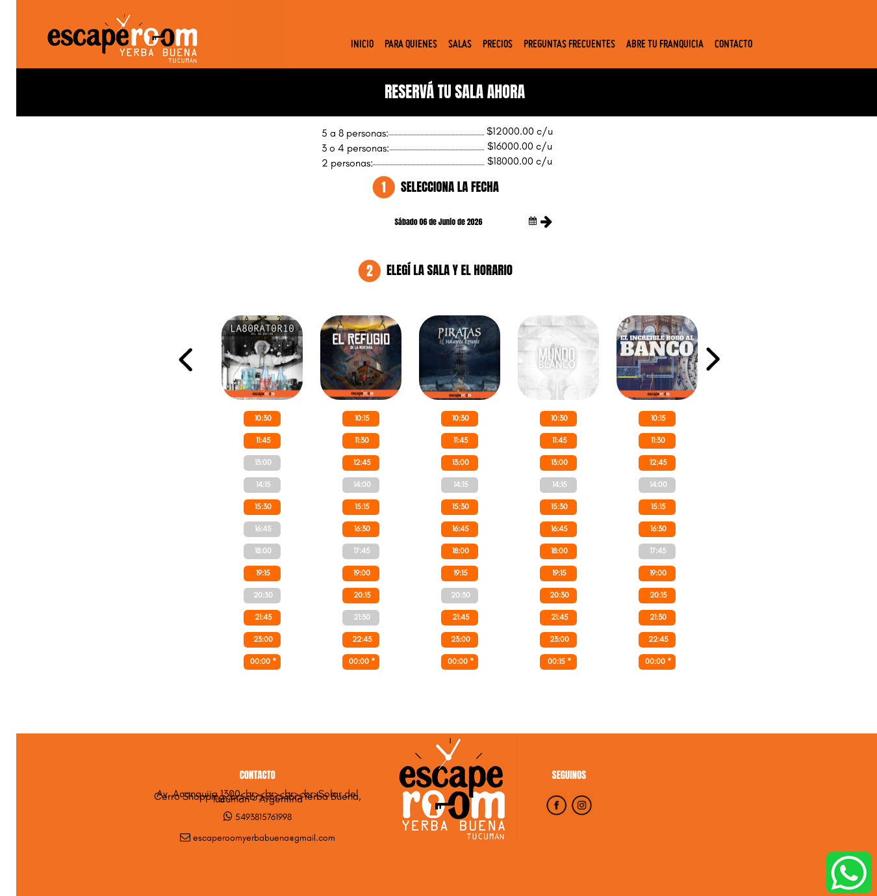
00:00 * (263, 661)
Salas (460, 45)
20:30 (263, 595)
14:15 (263, 484)
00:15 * (559, 661)
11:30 (362, 440)
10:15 (362, 418)
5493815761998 (263, 817)
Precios (498, 45)
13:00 (263, 462)
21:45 (263, 617)
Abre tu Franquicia (665, 45)
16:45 (263, 528)
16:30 (362, 528)
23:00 (263, 639)
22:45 (362, 639)
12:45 (362, 462)
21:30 (361, 617)
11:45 (263, 440)
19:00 (361, 572)
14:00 (362, 484)
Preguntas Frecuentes (569, 45)
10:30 (263, 418)
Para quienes (411, 45)
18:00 (263, 550)
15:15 (362, 506)
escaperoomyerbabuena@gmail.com (264, 837)
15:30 (263, 506)
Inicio (362, 45)
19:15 (263, 572)
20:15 (362, 595)
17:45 (361, 550)
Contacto (733, 45)
